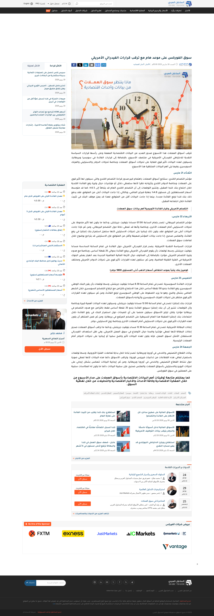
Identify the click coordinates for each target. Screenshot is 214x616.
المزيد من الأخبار (81, 459)
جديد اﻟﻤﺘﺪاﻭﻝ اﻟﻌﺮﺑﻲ (166, 591)
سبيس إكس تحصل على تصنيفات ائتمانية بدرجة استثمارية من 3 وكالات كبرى (46, 76)
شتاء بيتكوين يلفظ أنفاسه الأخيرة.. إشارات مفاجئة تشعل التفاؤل (45, 128)
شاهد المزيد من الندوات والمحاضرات (91, 514)
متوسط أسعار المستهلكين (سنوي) (46, 275)
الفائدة (170, 393)
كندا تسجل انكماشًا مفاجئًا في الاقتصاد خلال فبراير (101, 431)
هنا (54, 604)
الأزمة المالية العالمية (165, 397)
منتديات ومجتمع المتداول (115, 10)
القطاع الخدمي (106, 393)
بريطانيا (151, 393)
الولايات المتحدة (160, 393)
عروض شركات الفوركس (178, 524)
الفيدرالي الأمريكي (179, 397)
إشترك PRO (40, 4)
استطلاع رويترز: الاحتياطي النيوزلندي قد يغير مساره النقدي (160, 446)
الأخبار (187, 10)
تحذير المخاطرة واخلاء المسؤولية (49, 612)
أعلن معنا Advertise (114, 591)
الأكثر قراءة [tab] (56, 66)
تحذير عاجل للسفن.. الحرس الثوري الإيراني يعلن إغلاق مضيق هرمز (46, 89)
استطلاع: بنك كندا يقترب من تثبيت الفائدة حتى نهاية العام (101, 416)
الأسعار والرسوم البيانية (157, 10)
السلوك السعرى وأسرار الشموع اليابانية (147, 474)
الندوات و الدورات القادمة (177, 467)
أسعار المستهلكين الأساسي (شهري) (45, 290)
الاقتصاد (135, 393)
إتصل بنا (128, 591)
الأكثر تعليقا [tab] (33, 66)
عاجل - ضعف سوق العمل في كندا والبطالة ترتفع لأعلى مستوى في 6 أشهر (101, 446)
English (28, 4)
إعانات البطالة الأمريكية (91, 393)
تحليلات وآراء (176, 10)
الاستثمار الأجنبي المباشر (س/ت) (47, 246)
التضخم (183, 393)
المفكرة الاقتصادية (137, 10)
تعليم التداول (96, 10)
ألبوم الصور (150, 591)
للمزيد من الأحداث (33, 301)
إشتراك (30, 583)
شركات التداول (81, 10)
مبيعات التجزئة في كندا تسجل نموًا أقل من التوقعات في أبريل (46, 102)
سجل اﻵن (82, 479)
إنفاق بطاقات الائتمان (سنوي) (48, 230)
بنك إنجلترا (143, 393)
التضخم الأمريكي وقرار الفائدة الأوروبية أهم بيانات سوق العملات (152, 209)
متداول (52, 10)
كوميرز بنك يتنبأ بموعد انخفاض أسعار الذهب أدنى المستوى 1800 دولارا (149, 270)
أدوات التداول (66, 10)
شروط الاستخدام (29, 612)
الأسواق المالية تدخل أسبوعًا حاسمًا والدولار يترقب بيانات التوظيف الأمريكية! (160, 431)
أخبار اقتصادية (138, 64)
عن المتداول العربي (185, 591)
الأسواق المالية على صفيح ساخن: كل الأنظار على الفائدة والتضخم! (160, 416)
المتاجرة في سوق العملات (153, 501)
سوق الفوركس (125, 397)
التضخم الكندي (137, 397)
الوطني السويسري (150, 397)
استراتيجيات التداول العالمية (152, 489)
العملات (176, 393)
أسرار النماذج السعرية (53, 339)
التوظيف (139, 591)
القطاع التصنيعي (118, 393)
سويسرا (128, 393)
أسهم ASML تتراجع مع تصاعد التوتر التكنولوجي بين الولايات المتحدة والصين (47, 115)
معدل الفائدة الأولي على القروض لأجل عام (43, 196)
